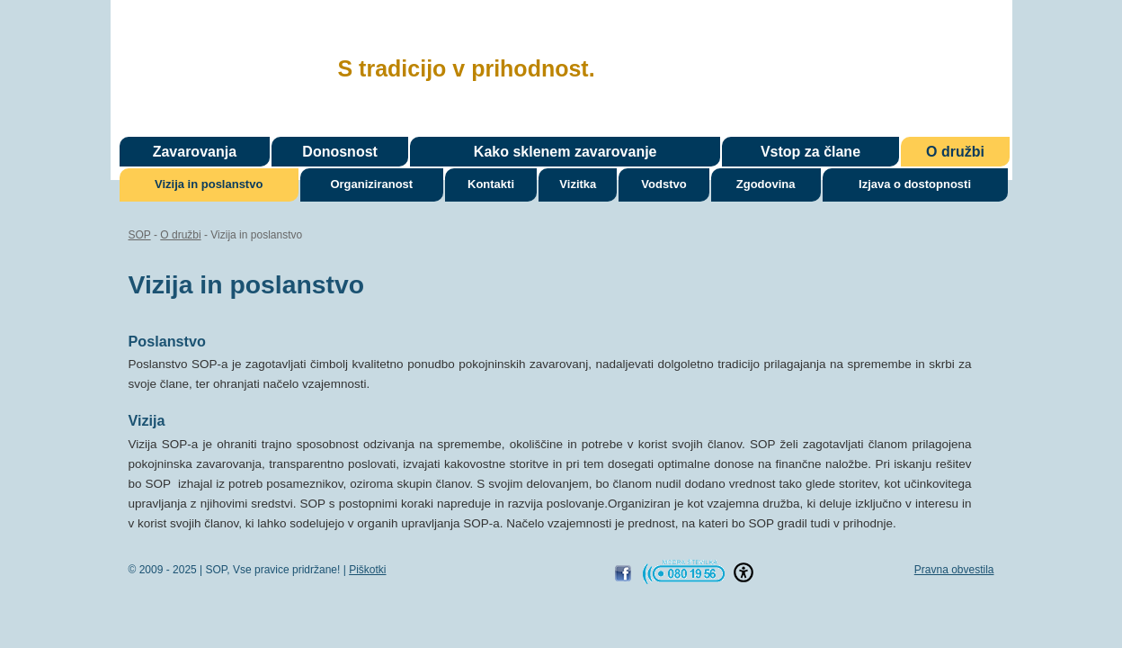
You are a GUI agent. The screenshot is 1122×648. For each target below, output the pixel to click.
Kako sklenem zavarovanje (565, 151)
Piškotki (367, 569)
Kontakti (491, 184)
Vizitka (577, 184)
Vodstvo (663, 184)
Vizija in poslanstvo (209, 184)
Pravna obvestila (954, 569)
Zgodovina (766, 184)
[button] (743, 572)
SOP (217, 66)
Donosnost (340, 151)
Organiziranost (371, 184)
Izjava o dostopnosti (915, 184)
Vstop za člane (810, 151)
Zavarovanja (194, 151)
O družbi (955, 151)
